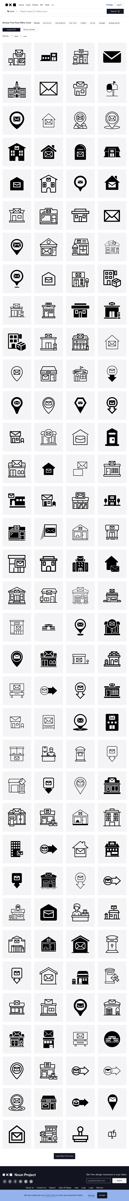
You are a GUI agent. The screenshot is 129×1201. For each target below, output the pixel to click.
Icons (28, 5)
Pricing (109, 5)
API (41, 5)
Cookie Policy (51, 1196)
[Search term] (63, 11)
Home (21, 5)
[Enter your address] (99, 1180)
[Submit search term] (115, 11)
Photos (35, 5)
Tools (47, 5)
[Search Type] (12, 11)
